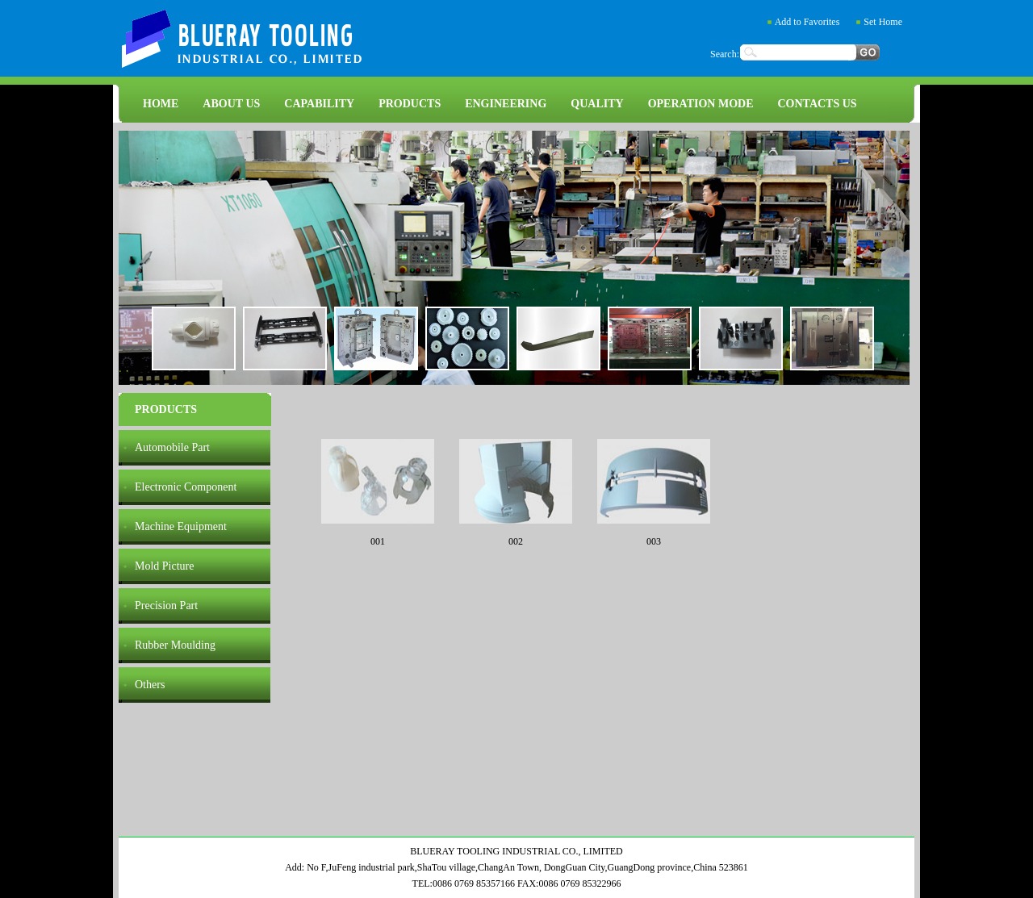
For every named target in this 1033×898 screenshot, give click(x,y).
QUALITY (597, 104)
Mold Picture (164, 566)
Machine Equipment (181, 526)
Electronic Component (185, 487)
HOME (160, 104)
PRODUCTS (409, 104)
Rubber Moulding (175, 645)
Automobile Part (172, 447)
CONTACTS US (816, 104)
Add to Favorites (807, 21)
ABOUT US (231, 104)
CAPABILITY (319, 104)
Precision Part (166, 605)
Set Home (883, 21)
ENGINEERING (505, 104)
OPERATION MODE (701, 104)
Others (150, 685)
